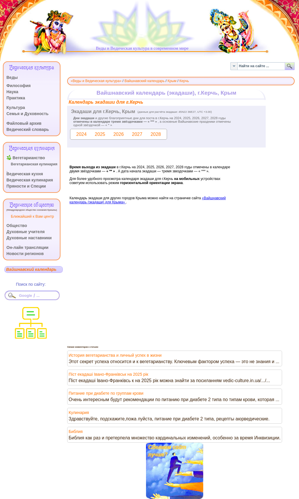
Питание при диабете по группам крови (106, 393)
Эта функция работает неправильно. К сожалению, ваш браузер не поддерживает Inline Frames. (181, 163)
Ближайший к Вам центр (32, 216)
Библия (76, 431)
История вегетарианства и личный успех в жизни (115, 355)
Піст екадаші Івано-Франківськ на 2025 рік (108, 374)
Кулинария (79, 412)
